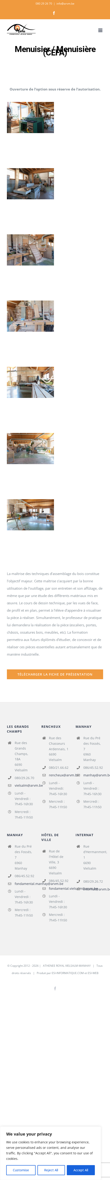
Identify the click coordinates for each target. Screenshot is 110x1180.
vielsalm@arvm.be (24, 785)
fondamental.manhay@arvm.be (24, 884)
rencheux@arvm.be (59, 775)
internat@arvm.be (93, 889)
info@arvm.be (65, 3)
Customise (21, 1170)
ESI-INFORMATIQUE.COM (68, 973)
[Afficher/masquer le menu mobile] (100, 30)
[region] (50, 1153)
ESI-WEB (93, 973)
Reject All (51, 1170)
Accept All (80, 1170)
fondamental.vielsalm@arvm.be (59, 888)
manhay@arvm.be (93, 775)
